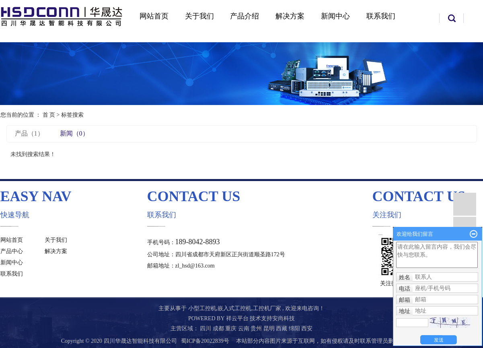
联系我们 (380, 16)
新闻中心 (335, 16)
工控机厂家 (267, 308)
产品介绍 (244, 16)
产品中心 (11, 251)
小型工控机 (202, 308)
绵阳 (295, 328)
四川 (206, 328)
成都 (219, 328)
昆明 (269, 328)
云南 (244, 328)
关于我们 (199, 16)
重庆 (231, 328)
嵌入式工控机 (234, 308)
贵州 (257, 328)
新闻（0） (74, 133)
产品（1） (29, 133)
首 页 (49, 115)
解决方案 (289, 16)
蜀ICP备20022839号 (205, 341)
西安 (306, 328)
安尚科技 (283, 318)
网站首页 (154, 16)
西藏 (282, 328)
